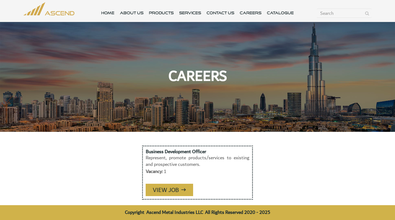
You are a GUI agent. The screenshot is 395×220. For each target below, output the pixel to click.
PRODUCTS (161, 13)
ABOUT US (131, 13)
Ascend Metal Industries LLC (174, 212)
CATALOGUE (280, 13)
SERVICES (190, 13)
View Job (169, 190)
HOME (107, 13)
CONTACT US (220, 13)
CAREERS (250, 13)
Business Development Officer (176, 152)
